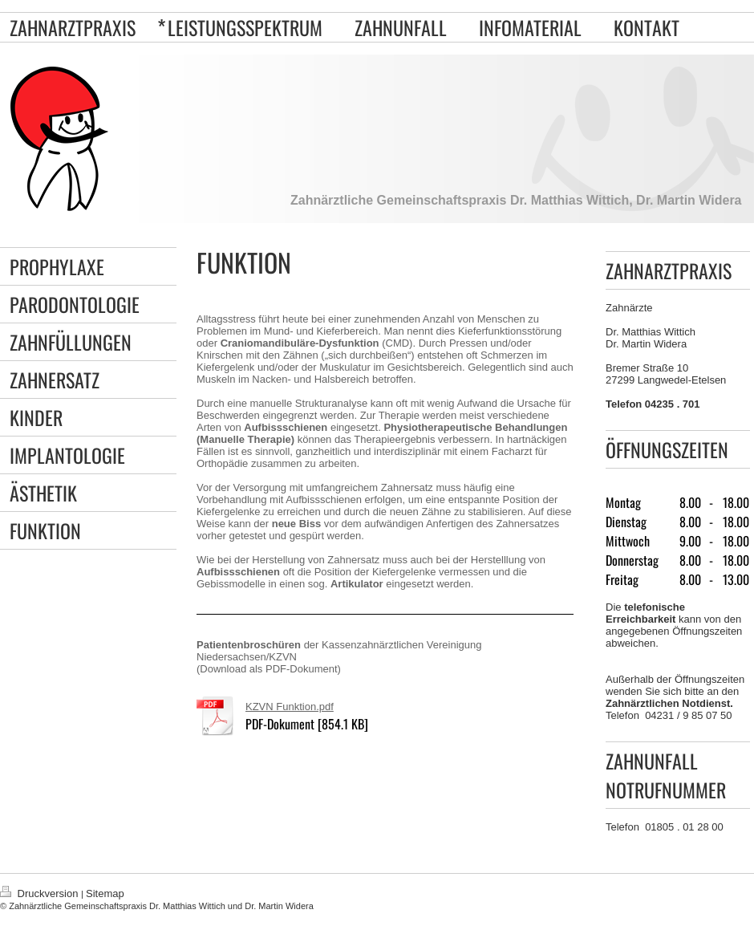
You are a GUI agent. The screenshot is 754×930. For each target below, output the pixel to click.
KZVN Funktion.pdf (289, 707)
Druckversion (40, 893)
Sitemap (105, 893)
